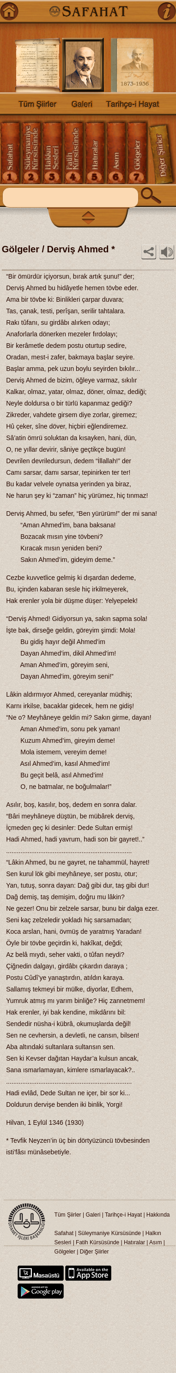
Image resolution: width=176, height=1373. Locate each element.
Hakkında (158, 1215)
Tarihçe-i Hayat (123, 1215)
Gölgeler (65, 1251)
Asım (156, 1242)
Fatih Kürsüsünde (97, 1242)
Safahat (64, 1233)
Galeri (92, 1215)
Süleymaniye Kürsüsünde (109, 1233)
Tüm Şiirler (68, 1215)
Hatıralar (134, 1242)
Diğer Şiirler (94, 1251)
